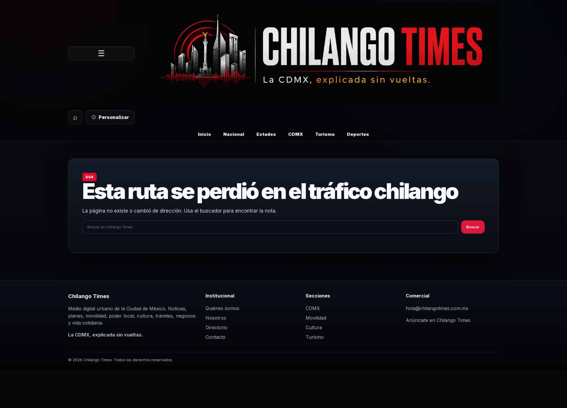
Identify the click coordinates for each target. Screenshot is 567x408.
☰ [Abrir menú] (101, 53)
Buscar (472, 227)
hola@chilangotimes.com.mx (437, 308)
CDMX (295, 134)
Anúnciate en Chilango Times (438, 320)
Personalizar (110, 117)
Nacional (233, 134)
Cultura (314, 327)
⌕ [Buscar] (75, 117)
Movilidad (316, 318)
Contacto (215, 337)
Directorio (216, 327)
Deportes (358, 134)
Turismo (325, 134)
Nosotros (215, 318)
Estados (266, 134)
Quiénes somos (222, 308)
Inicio (204, 134)
